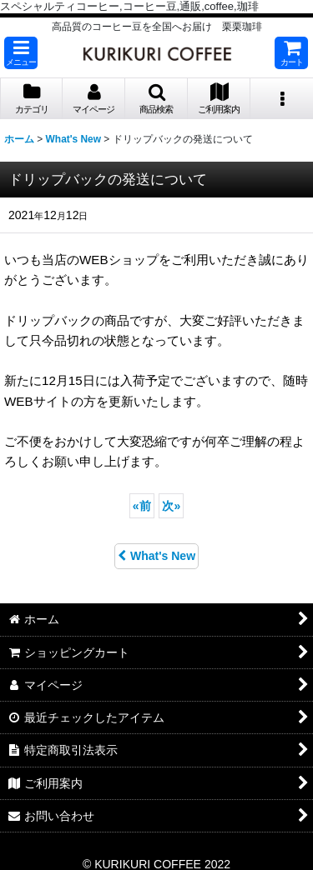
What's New (156, 555)
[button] (21, 53)
